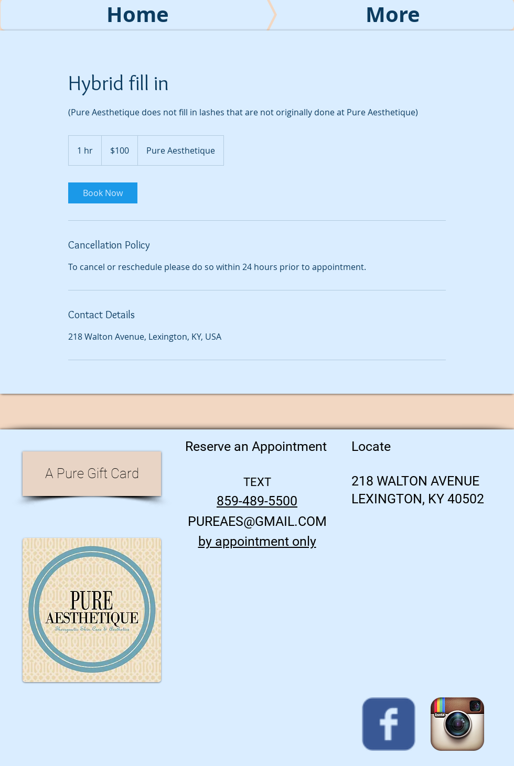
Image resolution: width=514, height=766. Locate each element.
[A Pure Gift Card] (92, 473)
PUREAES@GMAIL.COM (257, 521)
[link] (102, 192)
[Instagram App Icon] (457, 724)
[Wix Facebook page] (388, 724)
